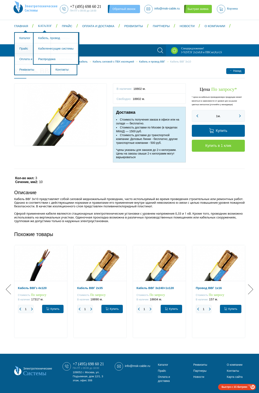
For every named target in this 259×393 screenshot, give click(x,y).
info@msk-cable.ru (137, 366)
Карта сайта (235, 376)
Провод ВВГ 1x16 (209, 288)
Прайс (67, 26)
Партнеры (161, 26)
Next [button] (248, 289)
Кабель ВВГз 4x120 (32, 288)
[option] (40, 294)
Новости (187, 26)
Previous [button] (11, 289)
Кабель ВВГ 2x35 (90, 288)
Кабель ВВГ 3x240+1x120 (155, 288)
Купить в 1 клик (218, 146)
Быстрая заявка (198, 9)
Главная (21, 26)
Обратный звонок (124, 9)
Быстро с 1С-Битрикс (234, 387)
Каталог (45, 26)
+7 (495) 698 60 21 (88, 364)
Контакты (27, 38)
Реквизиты (133, 26)
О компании (215, 26)
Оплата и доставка (98, 26)
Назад (235, 70)
